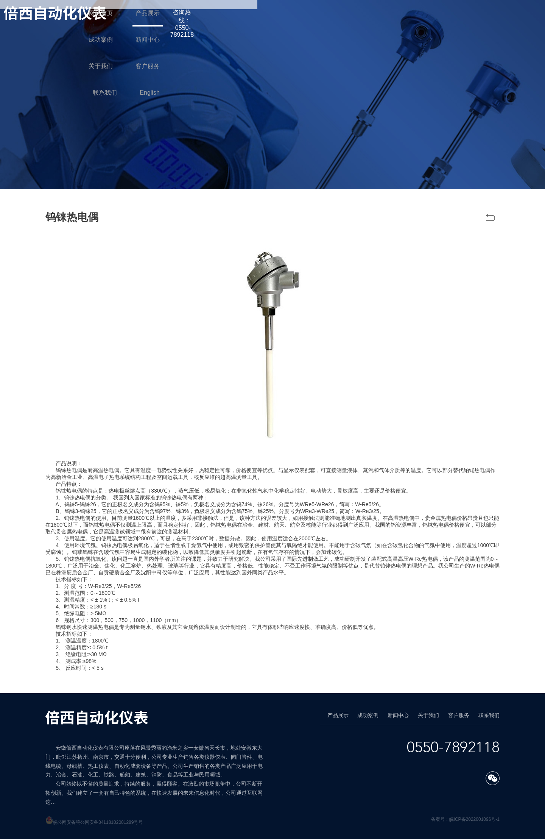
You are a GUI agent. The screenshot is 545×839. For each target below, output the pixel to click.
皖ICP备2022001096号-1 (474, 819)
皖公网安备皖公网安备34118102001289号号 (98, 822)
